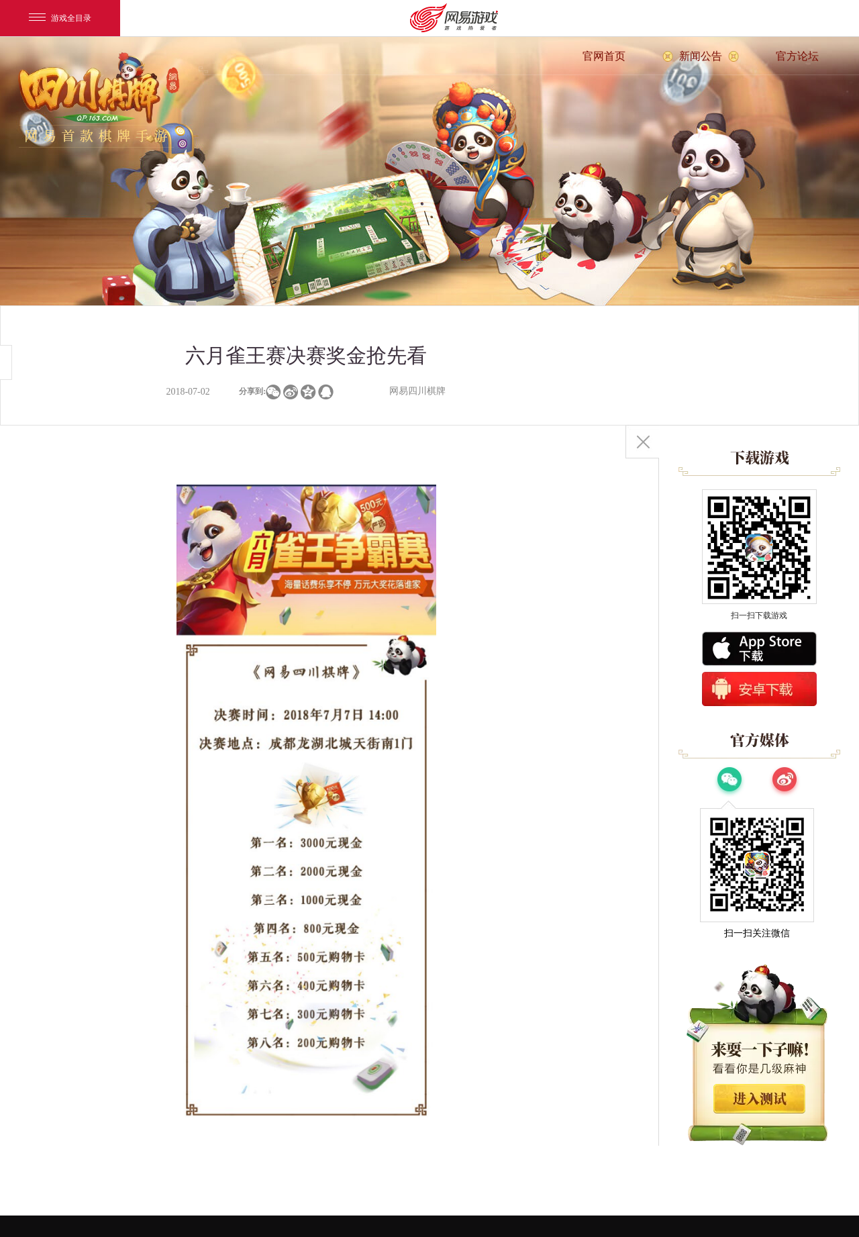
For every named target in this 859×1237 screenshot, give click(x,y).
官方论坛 (797, 56)
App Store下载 (759, 649)
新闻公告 (700, 56)
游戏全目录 (60, 18)
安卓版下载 (759, 689)
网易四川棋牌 (417, 391)
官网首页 (604, 56)
